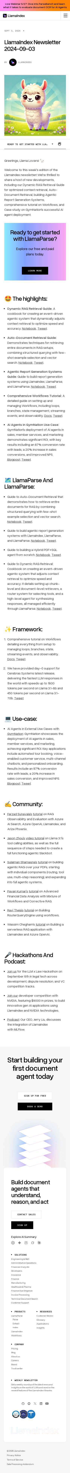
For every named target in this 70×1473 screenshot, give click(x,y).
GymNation (15, 734)
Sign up (22, 1225)
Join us (12, 971)
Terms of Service (15, 1459)
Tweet (42, 328)
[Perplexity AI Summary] (26, 1243)
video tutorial (35, 838)
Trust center (17, 1368)
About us (15, 1356)
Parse (15, 1319)
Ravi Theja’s (15, 910)
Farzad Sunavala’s (19, 814)
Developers (16, 1270)
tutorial (38, 814)
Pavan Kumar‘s (17, 891)
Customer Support (20, 1302)
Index (15, 1327)
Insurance (16, 1274)
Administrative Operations (23, 1262)
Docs (48, 415)
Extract (16, 1323)
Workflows (16, 1335)
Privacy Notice (14, 1455)
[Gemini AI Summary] (19, 1243)
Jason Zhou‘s (16, 838)
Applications (43, 1323)
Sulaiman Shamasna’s (22, 862)
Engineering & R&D (20, 1259)
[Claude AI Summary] (39, 1243)
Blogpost (13, 459)
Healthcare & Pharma (21, 1286)
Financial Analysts (20, 1267)
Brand (14, 1364)
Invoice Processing (20, 1294)
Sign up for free (35, 1095)
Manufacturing (18, 1282)
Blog (13, 1352)
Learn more (35, 270)
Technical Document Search (24, 1298)
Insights (40, 1327)
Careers (15, 1360)
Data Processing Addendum (20, 1464)
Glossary (41, 1319)
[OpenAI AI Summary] (13, 1243)
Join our (12, 995)
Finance (15, 1278)
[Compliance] (35, 1415)
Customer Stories (45, 1315)
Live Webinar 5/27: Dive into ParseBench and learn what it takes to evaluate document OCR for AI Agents (35, 5)
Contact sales (26, 1214)
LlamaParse (17, 1315)
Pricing (14, 1348)
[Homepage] (14, 15)
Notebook (29, 328)
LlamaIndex (17, 1331)
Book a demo (35, 1106)
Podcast (13, 1019)
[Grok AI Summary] (32, 1243)
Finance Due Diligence (21, 1290)
